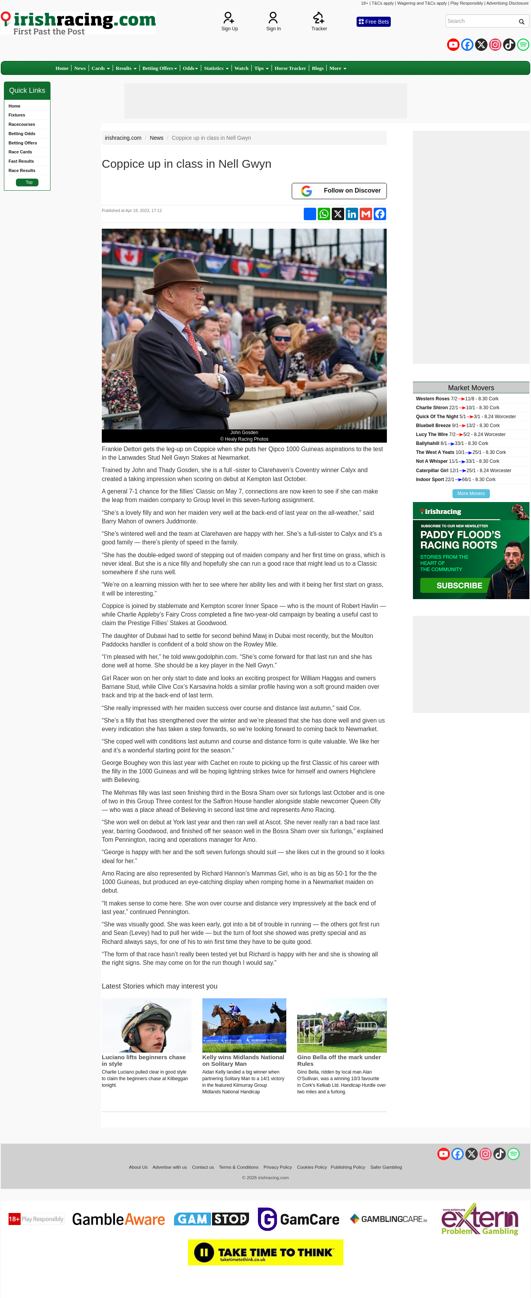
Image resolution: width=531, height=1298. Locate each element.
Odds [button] (190, 68)
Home (62, 68)
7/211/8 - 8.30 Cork (457, 398)
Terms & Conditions (239, 1166)
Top (29, 182)
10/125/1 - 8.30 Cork (461, 452)
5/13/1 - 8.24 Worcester (466, 416)
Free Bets (374, 22)
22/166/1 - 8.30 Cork (456, 479)
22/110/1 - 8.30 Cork (458, 407)
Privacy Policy (278, 1166)
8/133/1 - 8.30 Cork (452, 443)
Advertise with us (170, 1166)
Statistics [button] (216, 68)
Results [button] (126, 68)
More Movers (471, 493)
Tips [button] (261, 68)
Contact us (203, 1166)
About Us (138, 1166)
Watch (242, 68)
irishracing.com (123, 138)
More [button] (337, 68)
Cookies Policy (312, 1166)
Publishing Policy (348, 1166)
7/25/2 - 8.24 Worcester (460, 434)
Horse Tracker (290, 68)
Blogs (318, 68)
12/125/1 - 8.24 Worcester (463, 470)
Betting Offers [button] (160, 68)
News (80, 68)
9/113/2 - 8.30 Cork (458, 425)
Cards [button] (101, 68)
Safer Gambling (386, 1166)
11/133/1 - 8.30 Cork (458, 461)
